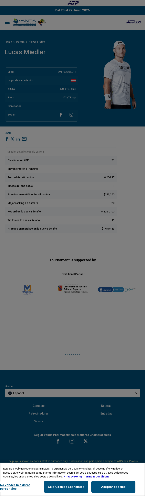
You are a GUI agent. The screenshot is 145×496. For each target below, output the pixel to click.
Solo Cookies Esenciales (66, 487)
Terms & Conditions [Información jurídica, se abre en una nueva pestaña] (96, 476)
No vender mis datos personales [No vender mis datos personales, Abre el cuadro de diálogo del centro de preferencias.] (15, 487)
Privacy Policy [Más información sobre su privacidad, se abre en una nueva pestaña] (73, 476)
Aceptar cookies (113, 487)
